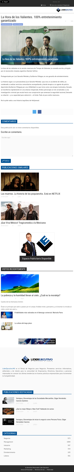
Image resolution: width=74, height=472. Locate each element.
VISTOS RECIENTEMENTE (14, 269)
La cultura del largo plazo (23, 323)
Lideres (37, 456)
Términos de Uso (40, 469)
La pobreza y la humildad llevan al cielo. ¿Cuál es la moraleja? (30, 295)
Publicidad (50, 469)
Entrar (43, 5)
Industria (37, 445)
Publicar (6, 161)
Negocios (37, 438)
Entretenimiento (7, 24)
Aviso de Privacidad (26, 469)
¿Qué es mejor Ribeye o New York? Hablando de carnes (35, 409)
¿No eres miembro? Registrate (59, 5)
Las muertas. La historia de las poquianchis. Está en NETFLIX (30, 193)
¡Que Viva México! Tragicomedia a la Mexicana (23, 222)
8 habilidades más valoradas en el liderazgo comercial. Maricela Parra (39, 313)
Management (37, 442)
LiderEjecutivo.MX (8, 368)
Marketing (37, 449)
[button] (9, 10)
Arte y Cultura (18, 24)
